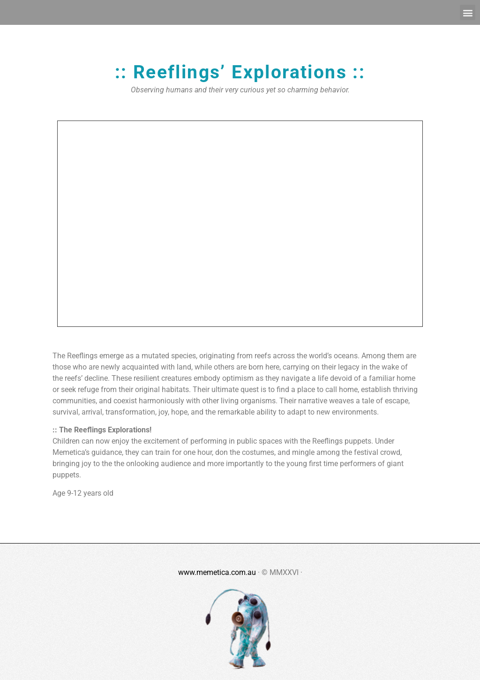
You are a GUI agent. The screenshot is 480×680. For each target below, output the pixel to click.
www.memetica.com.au (217, 572)
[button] (467, 12)
